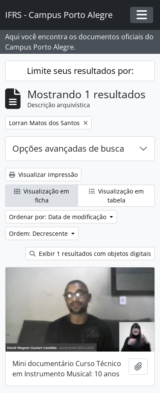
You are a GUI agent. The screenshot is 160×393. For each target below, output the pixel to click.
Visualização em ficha (41, 195)
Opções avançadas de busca (68, 148)
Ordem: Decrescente (39, 233)
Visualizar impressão (43, 174)
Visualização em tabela (116, 195)
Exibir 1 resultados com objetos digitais (90, 253)
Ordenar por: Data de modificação (58, 217)
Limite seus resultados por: (80, 70)
